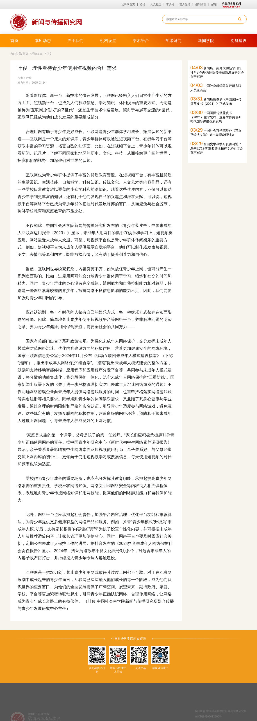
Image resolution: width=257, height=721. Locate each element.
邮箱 (214, 4)
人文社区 (155, 4)
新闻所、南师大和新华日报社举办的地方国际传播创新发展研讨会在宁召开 (217, 71)
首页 (14, 40)
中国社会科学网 (230, 4)
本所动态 (43, 40)
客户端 (170, 4)
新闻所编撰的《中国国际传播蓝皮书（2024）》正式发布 (215, 100)
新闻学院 (206, 40)
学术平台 (141, 40)
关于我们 (75, 40)
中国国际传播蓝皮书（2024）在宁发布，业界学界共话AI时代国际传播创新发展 (215, 116)
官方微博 (185, 4)
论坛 (142, 4)
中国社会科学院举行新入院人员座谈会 (215, 87)
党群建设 (238, 40)
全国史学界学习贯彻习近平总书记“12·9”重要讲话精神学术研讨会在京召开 (216, 147)
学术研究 (173, 40)
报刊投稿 (200, 4)
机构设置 (108, 40)
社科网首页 (128, 4)
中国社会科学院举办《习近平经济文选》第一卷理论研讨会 (215, 132)
